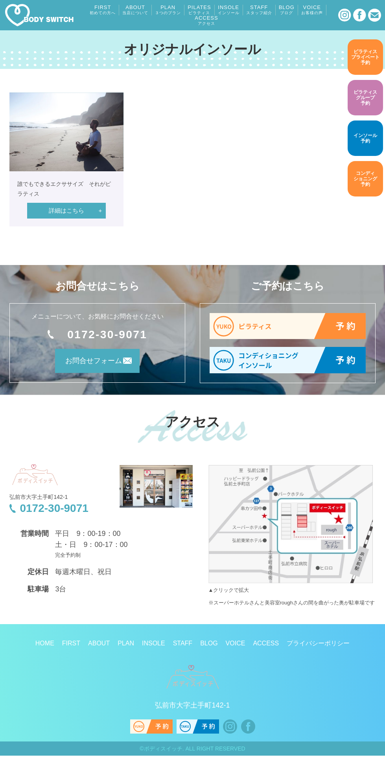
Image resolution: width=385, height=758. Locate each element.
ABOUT (135, 10)
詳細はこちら (66, 210)
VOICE (312, 10)
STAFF (259, 10)
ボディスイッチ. (164, 751)
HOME (44, 645)
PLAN (168, 10)
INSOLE (228, 10)
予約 (365, 57)
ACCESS (206, 20)
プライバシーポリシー (318, 645)
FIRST (103, 10)
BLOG (287, 10)
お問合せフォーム (87, 363)
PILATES (199, 10)
